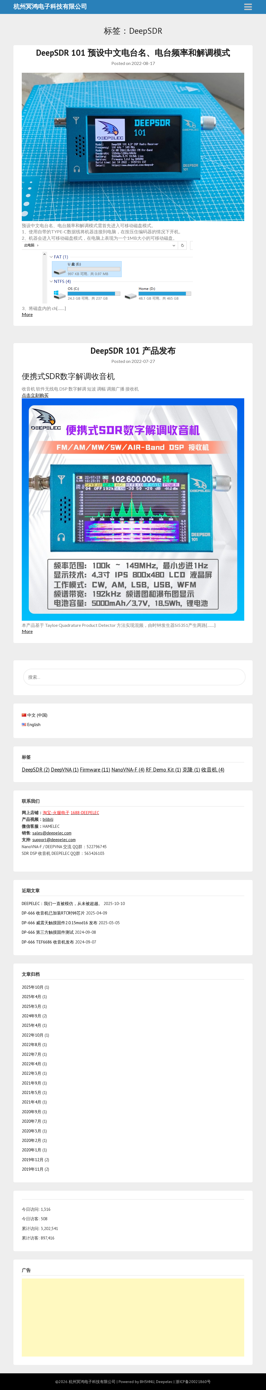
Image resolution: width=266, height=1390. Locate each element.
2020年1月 (31, 1150)
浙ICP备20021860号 (193, 1381)
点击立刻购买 (35, 395)
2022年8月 (31, 1044)
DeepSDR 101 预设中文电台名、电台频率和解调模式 (133, 52)
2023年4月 (31, 1025)
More (27, 314)
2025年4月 (31, 996)
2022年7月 (31, 1054)
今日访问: (31, 1209)
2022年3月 (31, 1073)
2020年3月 (31, 1131)
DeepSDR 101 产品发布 (133, 350)
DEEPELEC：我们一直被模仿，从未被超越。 (62, 903)
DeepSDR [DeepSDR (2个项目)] (36, 769)
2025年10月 (33, 987)
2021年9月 (31, 1083)
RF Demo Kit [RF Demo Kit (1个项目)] (163, 769)
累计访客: (31, 1238)
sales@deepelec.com (51, 833)
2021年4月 (31, 1102)
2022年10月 (33, 1035)
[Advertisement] (133, 1318)
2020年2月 (31, 1140)
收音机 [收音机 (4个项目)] (212, 769)
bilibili (48, 819)
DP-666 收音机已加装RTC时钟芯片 (53, 913)
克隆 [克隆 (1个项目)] (191, 769)
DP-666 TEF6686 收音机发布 (48, 942)
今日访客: (31, 1218)
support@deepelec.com (54, 839)
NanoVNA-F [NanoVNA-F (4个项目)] (128, 769)
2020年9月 (31, 1111)
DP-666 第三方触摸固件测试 (48, 932)
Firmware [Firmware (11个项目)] (95, 769)
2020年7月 (31, 1121)
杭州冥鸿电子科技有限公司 (50, 6)
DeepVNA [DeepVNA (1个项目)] (65, 769)
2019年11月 (33, 1169)
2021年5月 (31, 1092)
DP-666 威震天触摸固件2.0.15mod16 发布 (59, 922)
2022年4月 (31, 1063)
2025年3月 (31, 1006)
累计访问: (31, 1228)
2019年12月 (33, 1159)
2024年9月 (31, 1015)
